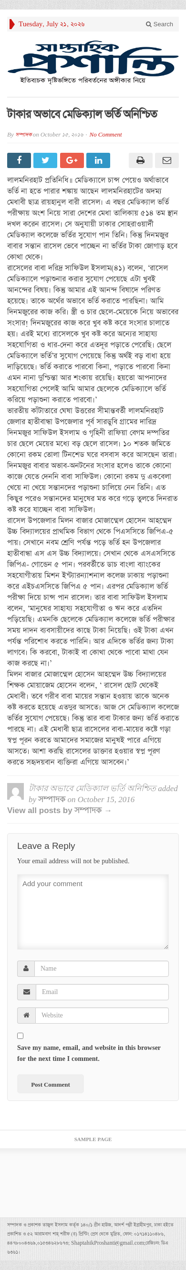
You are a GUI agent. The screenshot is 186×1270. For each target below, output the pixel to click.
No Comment (106, 134)
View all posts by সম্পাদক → (59, 810)
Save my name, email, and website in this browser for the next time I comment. (89, 1053)
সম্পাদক (23, 134)
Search (159, 24)
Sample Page (93, 1140)
